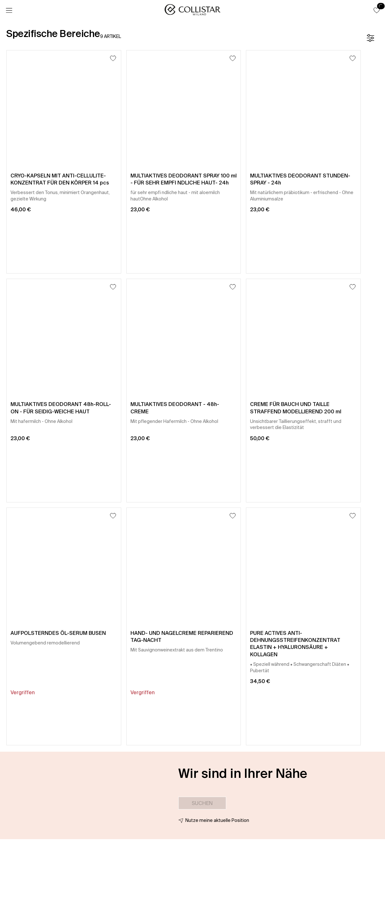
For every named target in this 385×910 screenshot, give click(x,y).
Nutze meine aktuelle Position (217, 820)
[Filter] (370, 38)
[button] (376, 10)
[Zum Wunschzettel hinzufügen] (113, 58)
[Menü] (9, 10)
